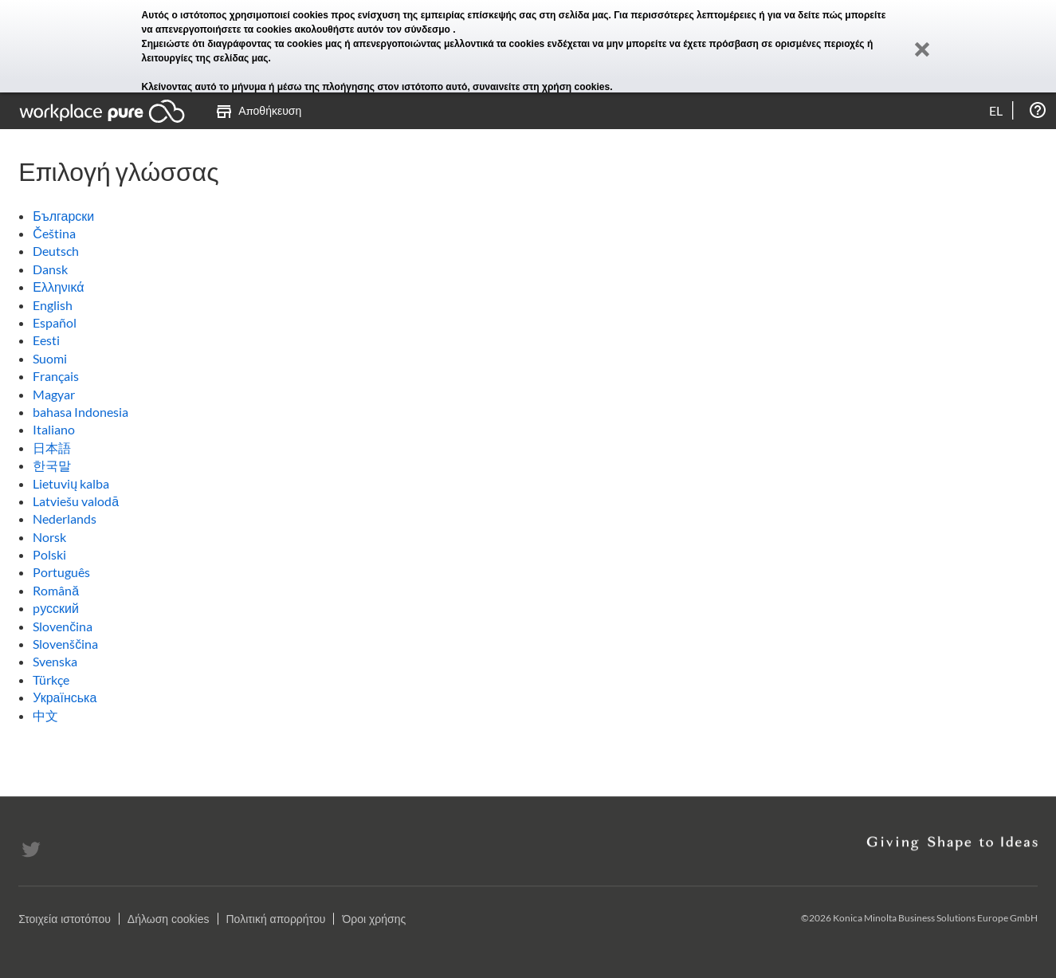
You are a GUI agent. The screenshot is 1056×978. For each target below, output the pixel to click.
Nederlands (64, 518)
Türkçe (51, 679)
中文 (45, 715)
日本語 (52, 447)
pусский (56, 607)
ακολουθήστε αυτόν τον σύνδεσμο (374, 29)
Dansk (50, 269)
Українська (64, 697)
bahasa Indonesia (80, 411)
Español (55, 322)
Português (61, 571)
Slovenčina (62, 626)
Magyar (54, 394)
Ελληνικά (58, 286)
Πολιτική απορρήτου (276, 919)
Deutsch (56, 250)
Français (56, 375)
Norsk (49, 536)
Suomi (50, 358)
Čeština (54, 233)
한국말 (52, 465)
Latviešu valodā (76, 501)
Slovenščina (65, 643)
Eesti (46, 340)
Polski (49, 554)
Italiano (54, 429)
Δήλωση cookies (169, 919)
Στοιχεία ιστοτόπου (64, 919)
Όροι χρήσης (374, 919)
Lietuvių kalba (71, 483)
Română (56, 590)
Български (63, 215)
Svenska (55, 661)
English (53, 304)
